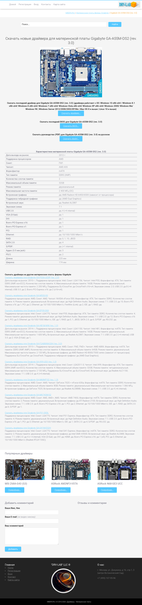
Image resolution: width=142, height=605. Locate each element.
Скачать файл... (71, 138)
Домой (12, 4)
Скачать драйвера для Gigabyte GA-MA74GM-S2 (28, 394)
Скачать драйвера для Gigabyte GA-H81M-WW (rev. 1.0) (31, 325)
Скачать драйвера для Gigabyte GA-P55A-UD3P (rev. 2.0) (32, 277)
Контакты (46, 4)
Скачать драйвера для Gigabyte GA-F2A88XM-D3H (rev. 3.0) (33, 343)
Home (10, 567)
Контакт (12, 576)
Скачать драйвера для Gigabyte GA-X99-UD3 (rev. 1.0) (30, 361)
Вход (36, 4)
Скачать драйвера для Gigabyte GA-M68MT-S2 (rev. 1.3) (31, 379)
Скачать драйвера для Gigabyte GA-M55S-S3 (26, 295)
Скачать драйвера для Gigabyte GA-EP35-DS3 (27, 310)
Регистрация (25, 4)
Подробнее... (14, 490)
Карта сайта (59, 4)
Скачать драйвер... (71, 113)
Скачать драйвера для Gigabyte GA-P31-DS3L (27, 412)
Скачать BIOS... (71, 126)
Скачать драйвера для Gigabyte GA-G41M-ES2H (28, 427)
